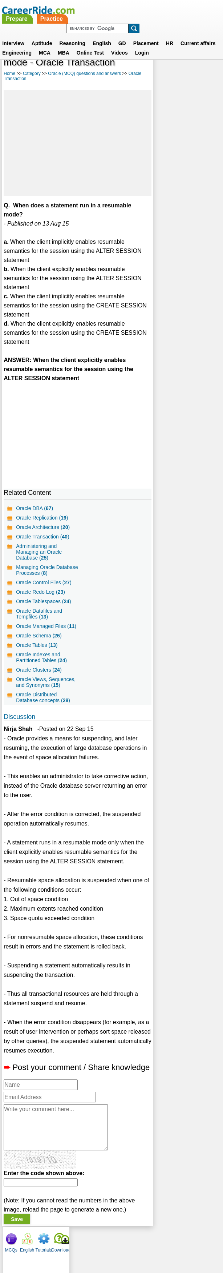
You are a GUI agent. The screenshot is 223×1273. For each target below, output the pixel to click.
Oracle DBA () (34, 508)
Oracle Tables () (36, 645)
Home (9, 73)
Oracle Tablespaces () (43, 601)
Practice (133, 10)
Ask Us (138, 1239)
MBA (63, 44)
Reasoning (73, 34)
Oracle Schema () (38, 636)
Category (32, 73)
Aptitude (42, 34)
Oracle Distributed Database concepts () (43, 697)
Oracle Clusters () (38, 670)
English (102, 34)
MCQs (161, 65)
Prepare (99, 10)
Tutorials (194, 65)
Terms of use (108, 1239)
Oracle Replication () (42, 518)
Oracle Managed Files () (46, 626)
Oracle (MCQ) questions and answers (84, 73)
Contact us (74, 1239)
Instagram (191, 1239)
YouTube (163, 1239)
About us (46, 1239)
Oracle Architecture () (43, 527)
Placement (146, 34)
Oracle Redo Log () (40, 592)
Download (211, 65)
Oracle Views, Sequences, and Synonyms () (46, 682)
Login (142, 44)
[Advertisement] (77, 143)
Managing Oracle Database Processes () (47, 570)
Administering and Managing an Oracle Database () (39, 552)
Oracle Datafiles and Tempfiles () (39, 614)
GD (122, 34)
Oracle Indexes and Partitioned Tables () (41, 657)
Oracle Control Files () (44, 582)
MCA (44, 44)
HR (169, 34)
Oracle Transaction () (42, 537)
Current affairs (198, 34)
